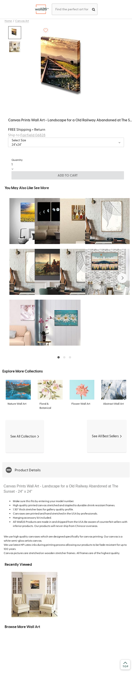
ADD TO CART (68, 175)
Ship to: (26, 135)
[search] (93, 9)
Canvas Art (22, 20)
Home (8, 20)
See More (41, 187)
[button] (122, 278)
